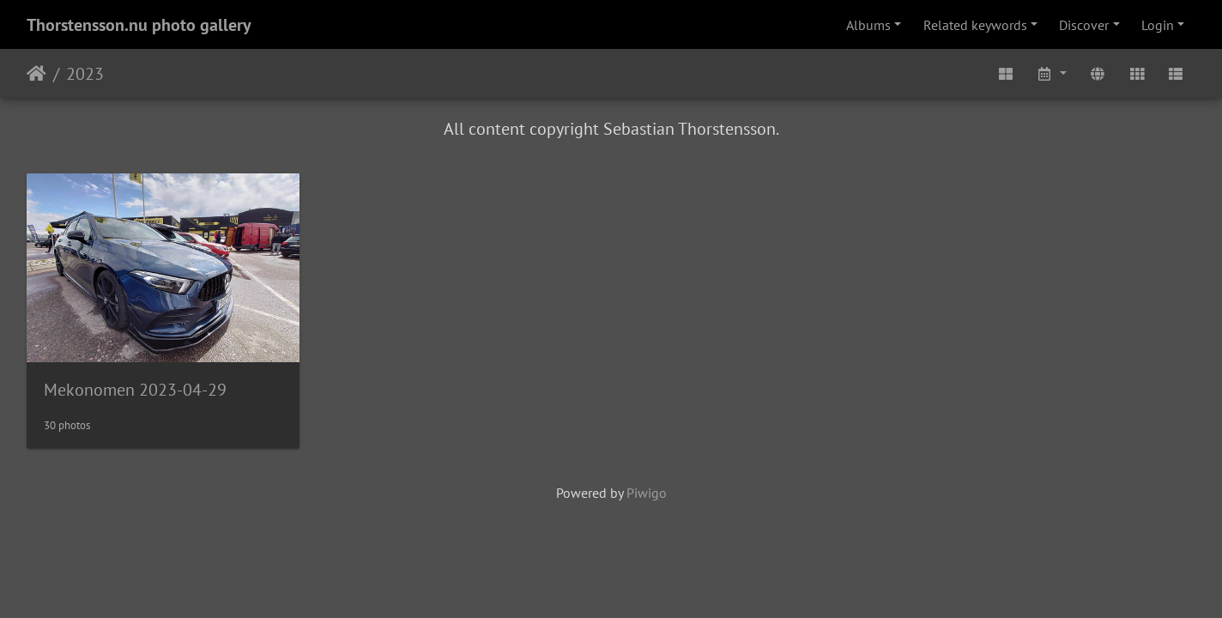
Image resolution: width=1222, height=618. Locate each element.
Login (1157, 24)
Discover (1084, 24)
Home (36, 74)
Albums (868, 24)
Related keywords (975, 24)
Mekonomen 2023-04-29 (135, 390)
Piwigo (646, 492)
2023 (85, 74)
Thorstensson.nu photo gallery (139, 25)
